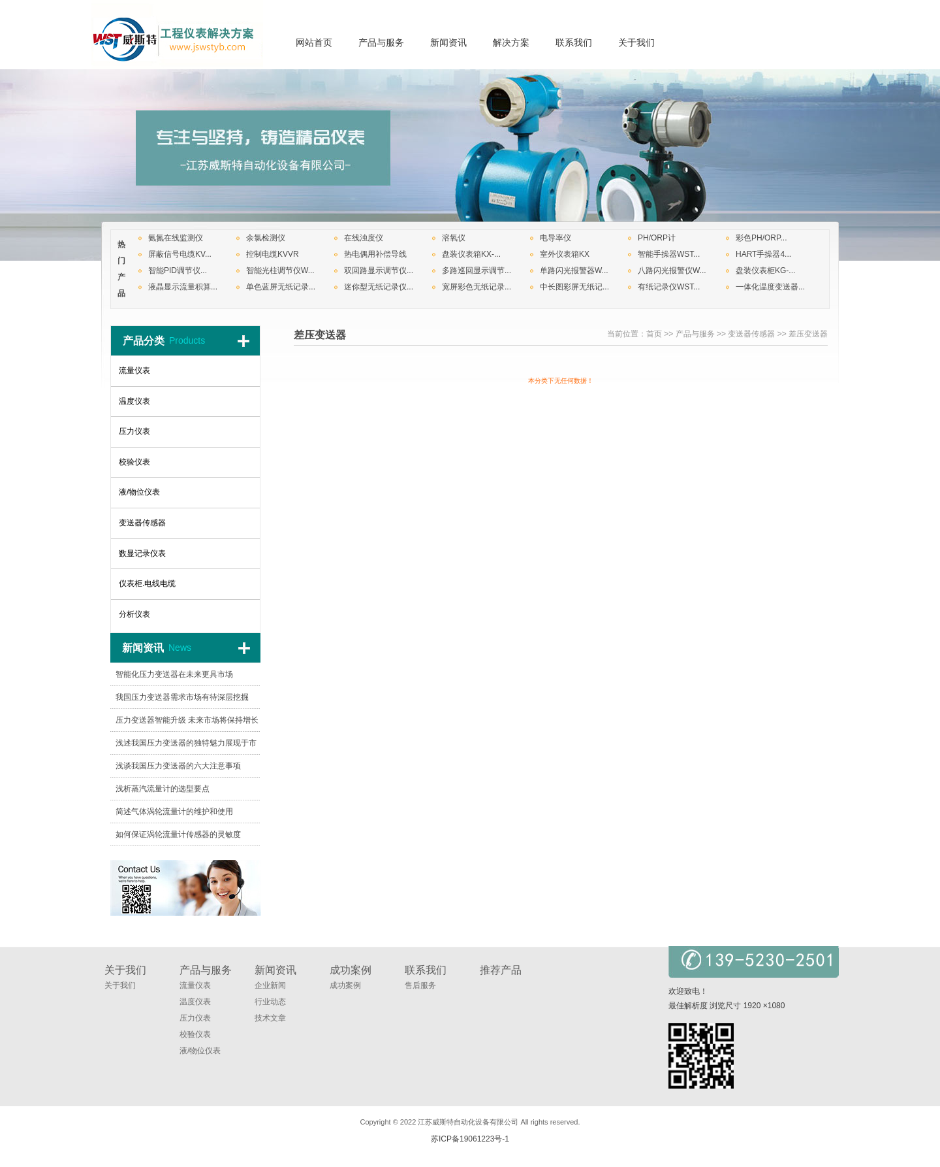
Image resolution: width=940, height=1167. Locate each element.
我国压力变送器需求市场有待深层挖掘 (182, 697)
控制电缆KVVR (272, 254)
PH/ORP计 (657, 237)
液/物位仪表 (200, 1050)
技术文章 (270, 1018)
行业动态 (270, 1001)
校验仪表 (195, 1034)
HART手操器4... (763, 254)
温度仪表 (195, 1001)
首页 (654, 333)
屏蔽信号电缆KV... (180, 254)
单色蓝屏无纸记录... (280, 286)
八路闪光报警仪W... (672, 270)
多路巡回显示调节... (476, 270)
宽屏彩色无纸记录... (476, 286)
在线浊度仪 (363, 237)
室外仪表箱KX (564, 254)
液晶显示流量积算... (182, 286)
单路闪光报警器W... (574, 270)
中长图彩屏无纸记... (574, 286)
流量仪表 (195, 985)
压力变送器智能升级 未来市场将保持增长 (187, 720)
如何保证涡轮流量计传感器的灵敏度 (178, 834)
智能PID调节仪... (177, 270)
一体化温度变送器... (770, 286)
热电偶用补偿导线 (375, 254)
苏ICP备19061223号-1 (470, 1138)
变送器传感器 (751, 333)
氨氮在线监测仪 (175, 237)
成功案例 (345, 985)
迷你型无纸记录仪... (378, 286)
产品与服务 (695, 333)
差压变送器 (808, 333)
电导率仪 (555, 237)
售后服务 (420, 985)
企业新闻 (270, 985)
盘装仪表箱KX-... (471, 254)
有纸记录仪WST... (669, 286)
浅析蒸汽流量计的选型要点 (163, 788)
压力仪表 (195, 1018)
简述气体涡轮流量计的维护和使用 (174, 811)
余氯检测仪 (265, 237)
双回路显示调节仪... (378, 270)
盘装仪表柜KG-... (765, 270)
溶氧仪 (453, 237)
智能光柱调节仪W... (280, 270)
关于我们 (120, 985)
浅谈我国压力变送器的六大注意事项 (178, 765)
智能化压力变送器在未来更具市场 (174, 674)
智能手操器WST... (669, 254)
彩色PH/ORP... (761, 237)
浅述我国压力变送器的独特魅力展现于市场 (186, 746)
